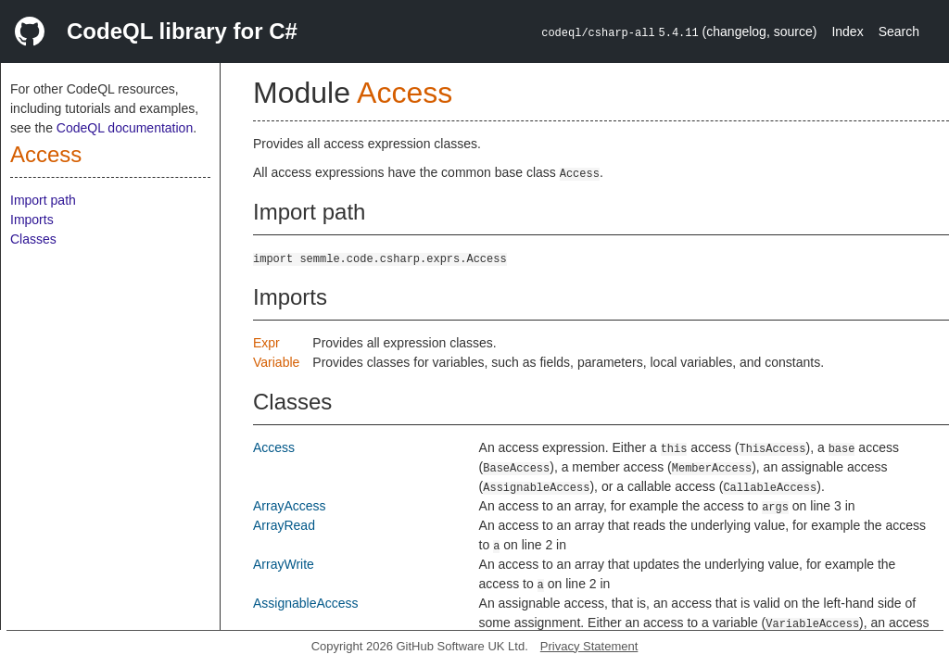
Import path (43, 200)
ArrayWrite (283, 564)
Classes (33, 239)
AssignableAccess (306, 603)
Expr (266, 342)
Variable (276, 362)
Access (46, 154)
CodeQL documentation (125, 127)
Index (847, 31)
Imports (32, 219)
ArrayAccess (289, 505)
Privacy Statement (589, 646)
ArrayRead (284, 525)
